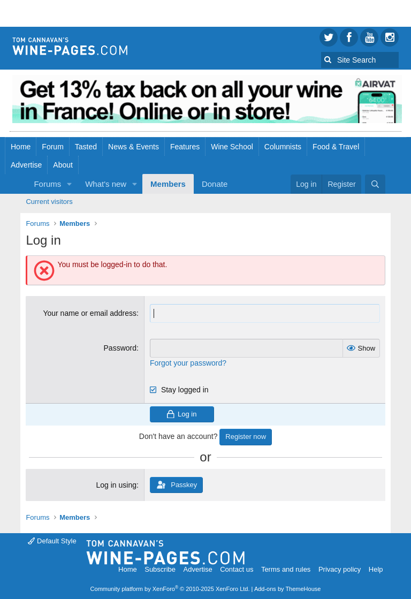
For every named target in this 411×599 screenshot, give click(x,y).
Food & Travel (336, 146)
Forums (47, 183)
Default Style (52, 541)
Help (376, 569)
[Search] (375, 184)
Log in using (116, 485)
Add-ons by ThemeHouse (287, 589)
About (63, 165)
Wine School (232, 146)
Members (168, 183)
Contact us (236, 569)
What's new (105, 183)
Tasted (86, 146)
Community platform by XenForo (170, 589)
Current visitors (49, 202)
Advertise (26, 165)
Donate (214, 183)
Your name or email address (89, 313)
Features (185, 146)
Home (21, 146)
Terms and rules (285, 569)
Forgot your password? (188, 363)
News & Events (133, 146)
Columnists (282, 146)
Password (120, 348)
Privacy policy (339, 569)
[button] (69, 184)
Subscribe (160, 569)
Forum (52, 146)
